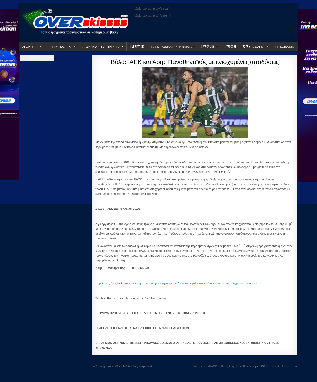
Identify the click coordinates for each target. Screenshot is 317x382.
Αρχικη (27, 46)
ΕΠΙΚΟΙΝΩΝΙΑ (284, 46)
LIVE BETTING (137, 46)
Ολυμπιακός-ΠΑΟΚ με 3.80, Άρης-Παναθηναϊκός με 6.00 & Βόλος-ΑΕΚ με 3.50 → (244, 366)
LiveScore (230, 46)
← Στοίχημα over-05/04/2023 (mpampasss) (122, 366)
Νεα (43, 46)
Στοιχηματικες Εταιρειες (101, 46)
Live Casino (208, 46)
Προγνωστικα (62, 46)
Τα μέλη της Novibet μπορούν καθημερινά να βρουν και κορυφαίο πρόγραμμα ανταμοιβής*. (178, 283)
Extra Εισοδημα (254, 46)
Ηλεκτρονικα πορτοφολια (171, 46)
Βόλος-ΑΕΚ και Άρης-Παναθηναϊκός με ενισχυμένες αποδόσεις (195, 61)
